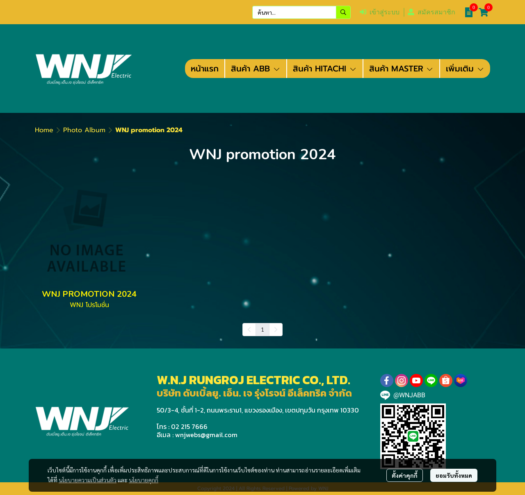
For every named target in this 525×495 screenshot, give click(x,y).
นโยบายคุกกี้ (143, 480)
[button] (301, 12)
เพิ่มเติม (465, 68)
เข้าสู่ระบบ (379, 12)
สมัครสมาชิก (431, 12)
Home (44, 130)
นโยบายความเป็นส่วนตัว (87, 480)
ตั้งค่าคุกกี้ (405, 475)
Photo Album (84, 130)
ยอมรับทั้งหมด (454, 475)
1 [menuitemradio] (262, 329)
